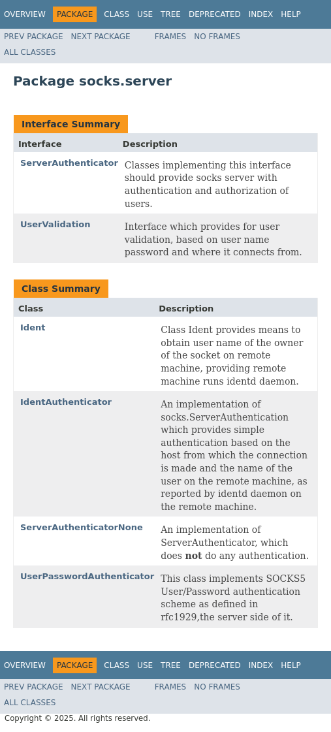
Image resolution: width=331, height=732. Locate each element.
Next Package (101, 36)
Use (145, 14)
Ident (32, 327)
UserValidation (55, 224)
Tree (171, 14)
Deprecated (215, 14)
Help (291, 14)
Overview (25, 14)
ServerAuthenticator (69, 163)
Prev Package (33, 36)
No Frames (217, 36)
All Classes (29, 52)
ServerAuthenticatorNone (81, 527)
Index (261, 14)
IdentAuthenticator (66, 402)
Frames (171, 36)
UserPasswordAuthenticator (87, 576)
